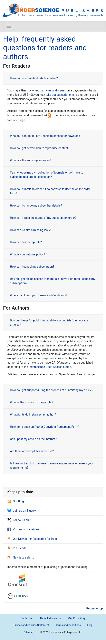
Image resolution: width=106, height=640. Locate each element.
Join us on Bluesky (22, 510)
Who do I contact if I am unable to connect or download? (45, 135)
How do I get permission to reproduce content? (39, 148)
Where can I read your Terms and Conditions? (38, 295)
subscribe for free (44, 538)
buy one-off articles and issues (46, 90)
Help (90, 625)
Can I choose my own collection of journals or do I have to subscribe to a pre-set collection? (46, 174)
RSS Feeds (17, 548)
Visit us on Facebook (23, 529)
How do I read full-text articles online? (34, 78)
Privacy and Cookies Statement (31, 625)
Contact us (27, 618)
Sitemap (28, 632)
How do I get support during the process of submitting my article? (51, 390)
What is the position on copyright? (31, 402)
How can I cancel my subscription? (32, 266)
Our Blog (15, 501)
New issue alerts (21, 557)
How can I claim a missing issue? (31, 230)
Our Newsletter (20, 538)
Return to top (94, 608)
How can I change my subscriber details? (36, 205)
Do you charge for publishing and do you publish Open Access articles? (49, 322)
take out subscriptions (60, 94)
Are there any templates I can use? (32, 451)
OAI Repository (76, 618)
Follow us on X (19, 520)
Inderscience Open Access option (50, 366)
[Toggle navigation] (8, 26)
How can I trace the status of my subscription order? (43, 217)
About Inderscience (51, 618)
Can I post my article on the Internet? (33, 439)
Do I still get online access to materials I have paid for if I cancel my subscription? (52, 281)
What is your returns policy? (27, 254)
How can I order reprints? (26, 242)
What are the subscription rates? (30, 160)
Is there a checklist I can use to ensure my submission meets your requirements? (51, 465)
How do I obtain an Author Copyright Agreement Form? (44, 426)
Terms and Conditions (68, 625)
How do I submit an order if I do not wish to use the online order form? (50, 191)
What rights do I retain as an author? (33, 414)
